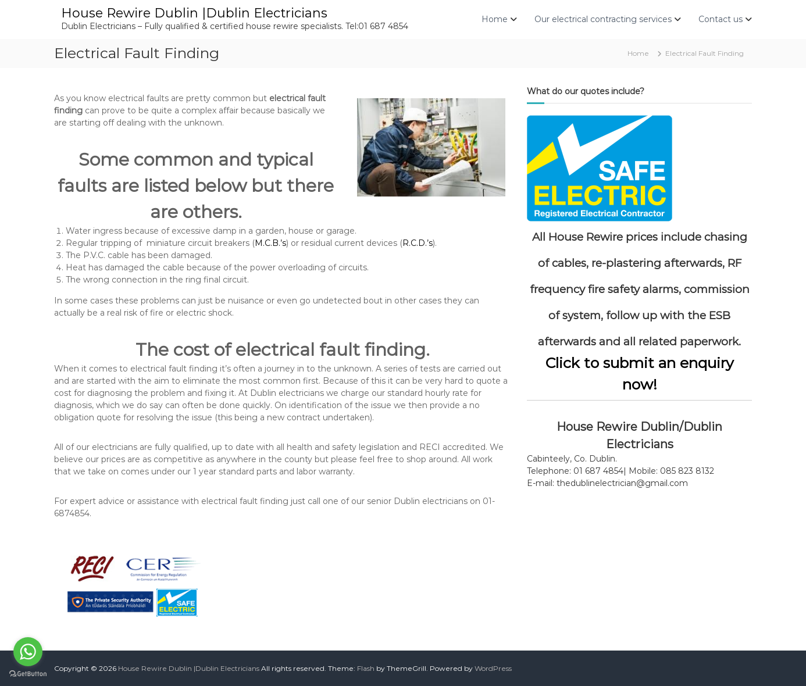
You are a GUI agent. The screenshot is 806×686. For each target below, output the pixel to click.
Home (495, 19)
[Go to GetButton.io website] (28, 674)
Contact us (720, 19)
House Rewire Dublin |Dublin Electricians (194, 13)
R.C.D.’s (417, 243)
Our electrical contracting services (603, 19)
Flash (366, 668)
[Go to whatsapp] (27, 651)
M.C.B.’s (270, 243)
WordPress (493, 668)
